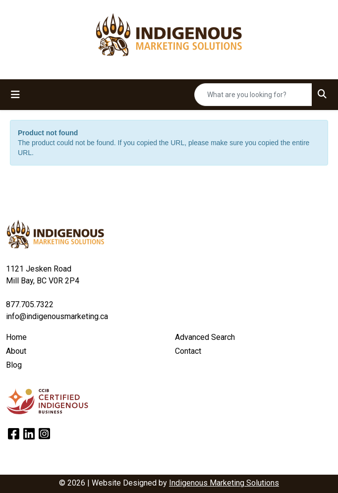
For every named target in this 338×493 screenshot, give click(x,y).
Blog (14, 365)
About (16, 351)
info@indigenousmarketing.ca (57, 316)
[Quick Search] (253, 94)
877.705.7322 (30, 304)
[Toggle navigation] (15, 95)
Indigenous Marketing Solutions (224, 483)
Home (16, 337)
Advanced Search (205, 337)
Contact (188, 351)
